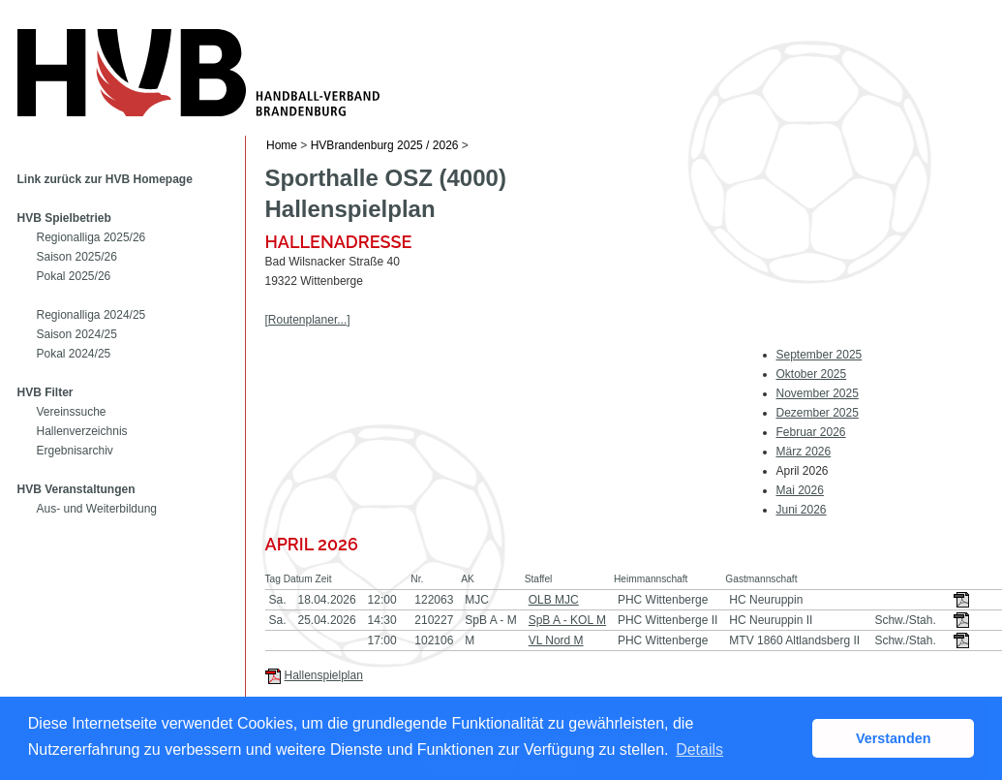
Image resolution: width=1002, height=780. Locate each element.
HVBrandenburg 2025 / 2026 (385, 145)
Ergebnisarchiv (75, 450)
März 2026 (804, 451)
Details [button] (699, 749)
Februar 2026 (811, 432)
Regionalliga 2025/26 (91, 237)
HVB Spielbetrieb (64, 218)
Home (281, 145)
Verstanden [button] (893, 738)
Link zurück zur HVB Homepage (105, 179)
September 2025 (819, 354)
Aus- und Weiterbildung (97, 508)
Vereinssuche (71, 412)
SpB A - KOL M (567, 620)
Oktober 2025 (811, 374)
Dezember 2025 (817, 413)
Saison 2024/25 (77, 334)
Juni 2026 (801, 509)
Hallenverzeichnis (82, 431)
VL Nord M (556, 640)
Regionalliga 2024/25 (91, 315)
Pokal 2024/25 (74, 353)
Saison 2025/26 (77, 257)
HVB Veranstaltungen (76, 489)
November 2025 (817, 393)
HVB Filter (45, 392)
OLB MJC (554, 600)
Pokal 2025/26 (74, 276)
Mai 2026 (800, 490)
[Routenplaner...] (307, 320)
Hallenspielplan (324, 675)
